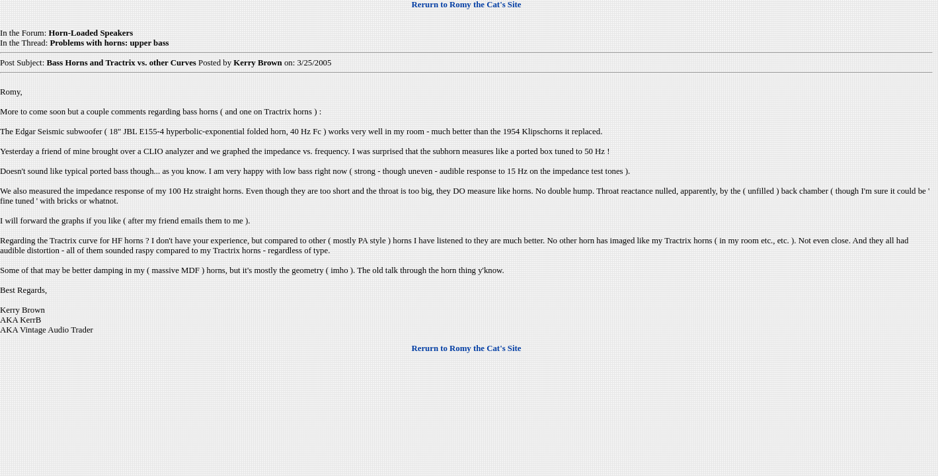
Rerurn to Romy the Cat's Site (467, 4)
